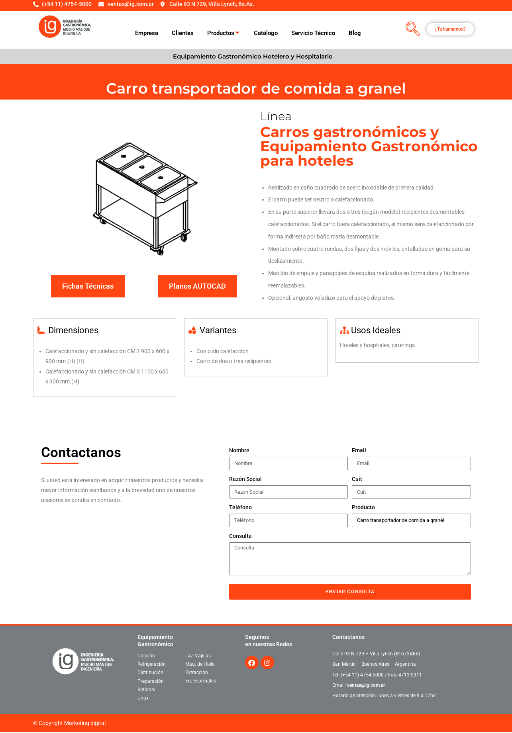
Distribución (150, 672)
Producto (363, 507)
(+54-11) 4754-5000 (362, 675)
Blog (355, 33)
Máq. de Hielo (200, 664)
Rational (146, 689)
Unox (143, 698)
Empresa (146, 33)
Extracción (196, 672)
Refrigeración (151, 664)
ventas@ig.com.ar (366, 685)
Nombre (239, 450)
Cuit (357, 479)
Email (359, 450)
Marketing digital (85, 723)
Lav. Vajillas (198, 656)
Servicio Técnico (313, 33)
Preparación (150, 681)
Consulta (240, 536)
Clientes (183, 33)
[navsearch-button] (412, 29)
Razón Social (245, 479)
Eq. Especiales (200, 681)
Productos (223, 33)
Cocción (146, 656)
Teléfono (240, 507)
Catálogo (266, 33)
